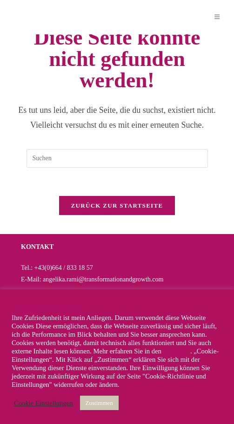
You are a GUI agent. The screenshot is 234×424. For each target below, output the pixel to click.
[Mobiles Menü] (217, 16)
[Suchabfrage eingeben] (117, 158)
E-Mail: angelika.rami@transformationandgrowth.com (92, 279)
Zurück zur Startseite (117, 205)
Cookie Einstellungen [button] (43, 403)
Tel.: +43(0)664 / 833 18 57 (57, 267)
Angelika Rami (48, 17)
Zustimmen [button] (99, 402)
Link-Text (176, 351)
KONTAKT (37, 246)
